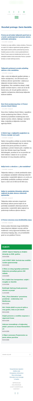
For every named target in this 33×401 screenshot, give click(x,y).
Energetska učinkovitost (16, 373)
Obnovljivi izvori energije (16, 377)
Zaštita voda (16, 371)
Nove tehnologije (16, 375)
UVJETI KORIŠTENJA (16, 387)
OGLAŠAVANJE (13, 2)
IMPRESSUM (16, 383)
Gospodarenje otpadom (16, 369)
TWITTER (13, 13)
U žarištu (16, 379)
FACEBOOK (9, 13)
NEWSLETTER (18, 13)
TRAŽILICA (24, 13)
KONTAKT (21, 2)
